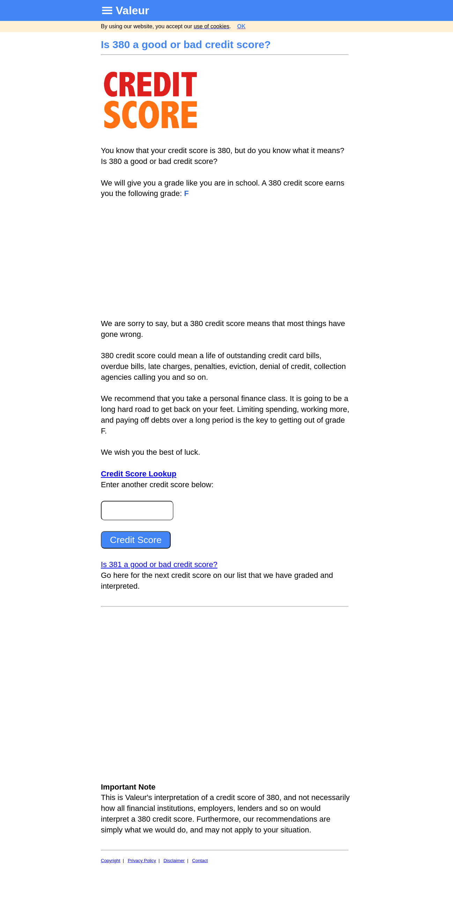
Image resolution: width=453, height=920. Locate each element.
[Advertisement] (225, 259)
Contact (200, 860)
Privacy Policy (142, 860)
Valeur (132, 10)
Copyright (110, 860)
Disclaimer (174, 860)
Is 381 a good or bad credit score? (159, 564)
